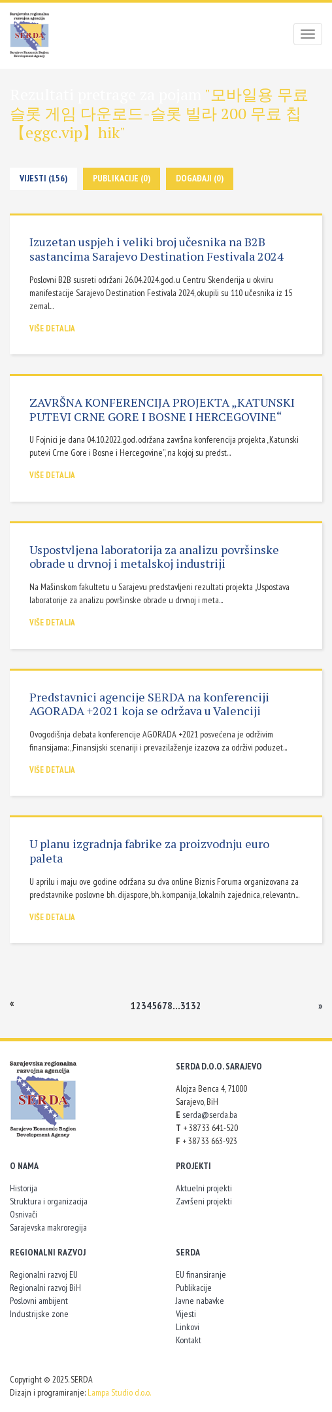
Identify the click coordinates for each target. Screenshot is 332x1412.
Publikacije (194, 1287)
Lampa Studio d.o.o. (119, 1392)
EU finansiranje (201, 1274)
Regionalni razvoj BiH (45, 1287)
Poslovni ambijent (39, 1301)
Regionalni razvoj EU (44, 1274)
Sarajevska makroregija (48, 1227)
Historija (23, 1188)
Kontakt (188, 1340)
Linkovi (187, 1327)
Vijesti (186, 1314)
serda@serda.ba (209, 1115)
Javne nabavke (200, 1301)
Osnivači (23, 1214)
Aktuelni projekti (204, 1188)
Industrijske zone (39, 1314)
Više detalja (52, 328)
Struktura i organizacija (49, 1201)
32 (196, 1005)
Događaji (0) (200, 178)
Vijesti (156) (43, 178)
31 (185, 1005)
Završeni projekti (204, 1201)
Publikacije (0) (121, 178)
